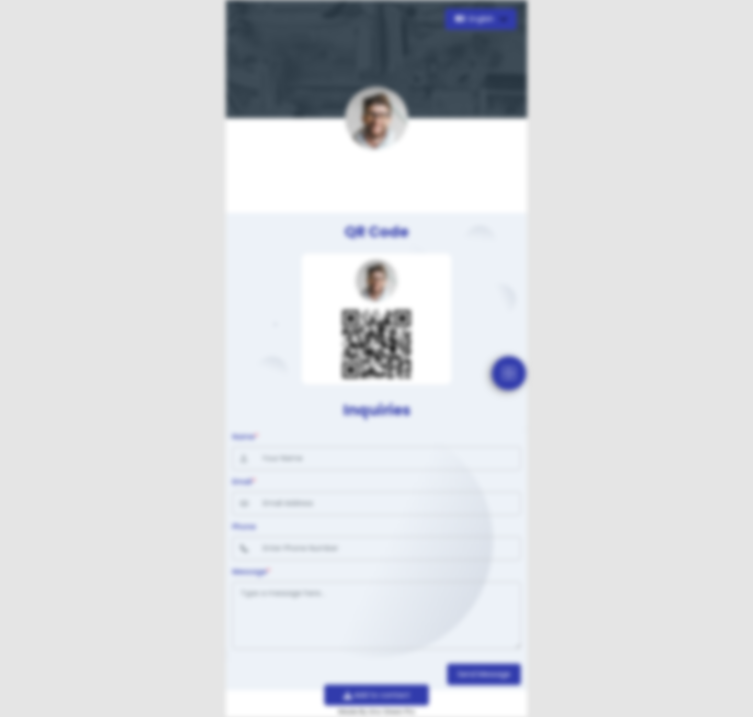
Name (245, 436)
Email (244, 481)
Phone (244, 526)
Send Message (484, 674)
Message (251, 571)
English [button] (475, 19)
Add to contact (377, 695)
